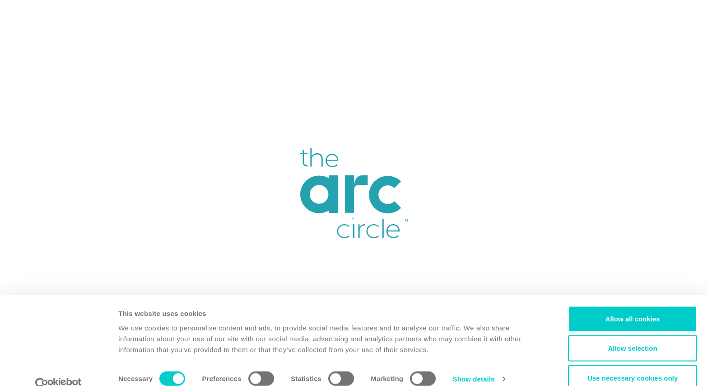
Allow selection (632, 332)
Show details (474, 363)
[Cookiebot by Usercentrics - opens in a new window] (58, 368)
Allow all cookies (633, 302)
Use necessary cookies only (632, 362)
